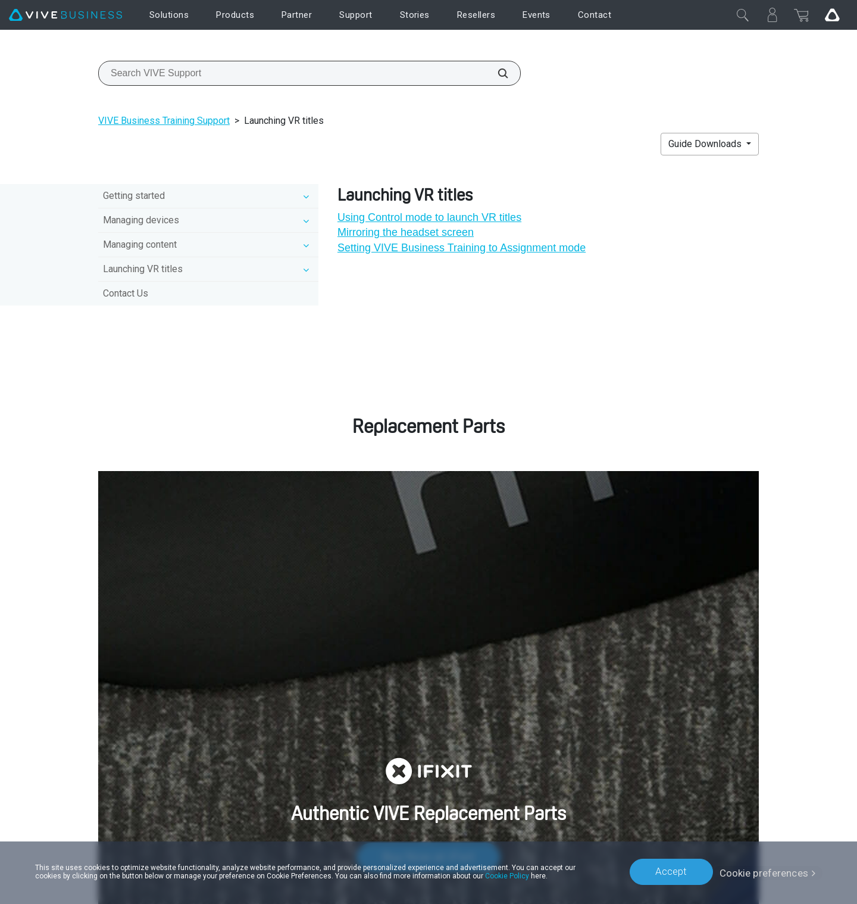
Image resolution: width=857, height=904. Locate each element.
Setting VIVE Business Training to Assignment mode (461, 248)
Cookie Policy (507, 875)
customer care (644, 507)
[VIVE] (65, 15)
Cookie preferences (764, 871)
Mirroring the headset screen (405, 232)
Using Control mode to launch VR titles (429, 217)
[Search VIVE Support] (496, 73)
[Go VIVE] (832, 15)
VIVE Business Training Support (164, 120)
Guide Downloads (706, 143)
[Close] (743, 15)
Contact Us (125, 293)
